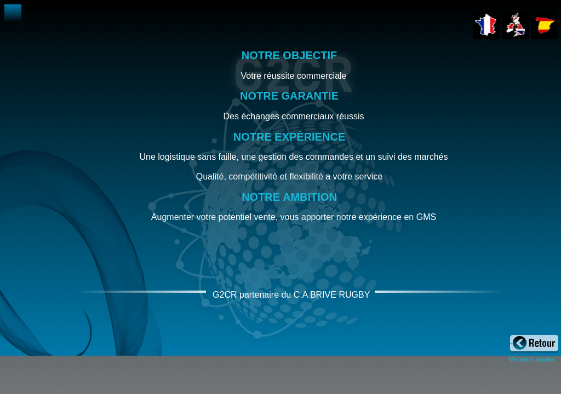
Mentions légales (532, 359)
